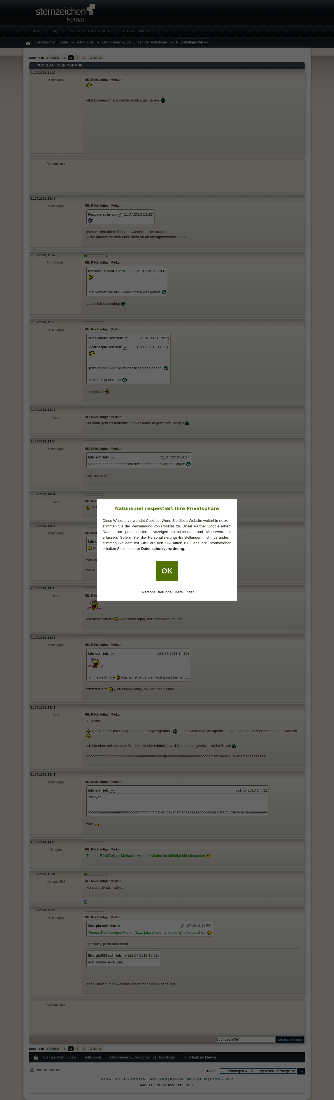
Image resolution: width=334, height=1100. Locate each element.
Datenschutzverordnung (162, 548)
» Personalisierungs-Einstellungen (167, 592)
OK (167, 571)
